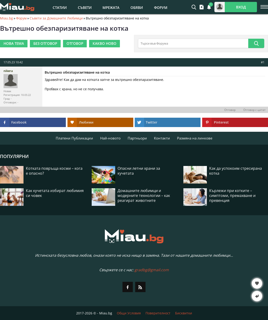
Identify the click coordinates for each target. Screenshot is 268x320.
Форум (160, 7)
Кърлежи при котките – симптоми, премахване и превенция (232, 195)
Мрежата (110, 7)
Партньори (137, 138)
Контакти (162, 138)
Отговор (230, 110)
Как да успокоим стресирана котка (235, 171)
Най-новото (110, 138)
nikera (8, 71)
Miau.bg (6, 18)
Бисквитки (183, 313)
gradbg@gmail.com (151, 269)
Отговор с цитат (254, 110)
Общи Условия (129, 313)
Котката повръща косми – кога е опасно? (54, 171)
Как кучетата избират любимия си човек (55, 193)
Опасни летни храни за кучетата (139, 171)
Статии (60, 7)
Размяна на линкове (194, 138)
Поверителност (158, 313)
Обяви (136, 7)
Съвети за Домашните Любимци (56, 18)
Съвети (85, 7)
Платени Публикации (74, 138)
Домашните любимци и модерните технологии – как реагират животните (144, 195)
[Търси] (256, 43)
